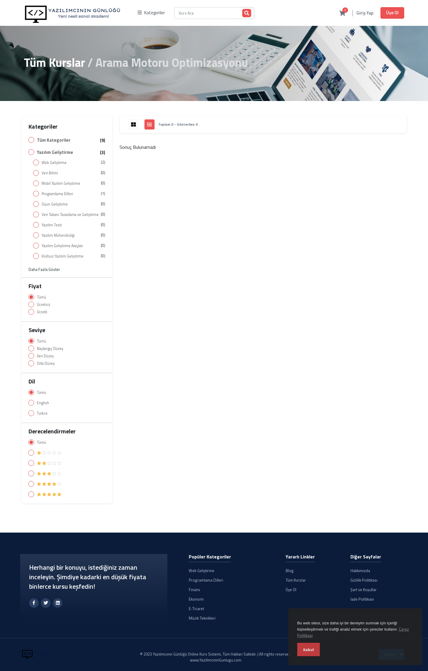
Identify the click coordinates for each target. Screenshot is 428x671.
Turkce (42, 413)
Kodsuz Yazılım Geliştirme (63, 256)
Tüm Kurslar (54, 62)
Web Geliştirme (54, 162)
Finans (194, 590)
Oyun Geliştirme (55, 204)
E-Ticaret (196, 609)
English (43, 403)
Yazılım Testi (52, 225)
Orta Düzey (46, 363)
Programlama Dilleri (57, 194)
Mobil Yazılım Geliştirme (61, 183)
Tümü (41, 297)
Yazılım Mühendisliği (58, 235)
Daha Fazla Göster (44, 269)
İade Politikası (362, 599)
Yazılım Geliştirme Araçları (62, 246)
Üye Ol (392, 12)
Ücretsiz (43, 304)
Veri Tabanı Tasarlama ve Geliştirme (70, 214)
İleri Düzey (45, 356)
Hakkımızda (360, 571)
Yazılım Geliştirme (55, 152)
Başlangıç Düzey (50, 348)
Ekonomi (196, 599)
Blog (290, 571)
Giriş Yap (364, 13)
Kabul (308, 649)
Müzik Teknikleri (202, 618)
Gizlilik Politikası (363, 580)
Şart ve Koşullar (363, 590)
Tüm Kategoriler (53, 140)
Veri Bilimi (50, 173)
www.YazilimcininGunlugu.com (215, 660)
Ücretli (42, 312)
